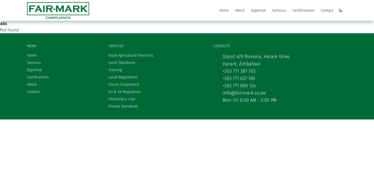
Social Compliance (124, 84)
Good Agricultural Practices (131, 55)
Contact (327, 10)
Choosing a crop (122, 99)
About (240, 10)
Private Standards (123, 106)
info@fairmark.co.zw (244, 93)
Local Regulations (123, 77)
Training (115, 70)
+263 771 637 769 (239, 78)
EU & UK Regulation (125, 92)
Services (279, 10)
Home (224, 10)
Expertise (258, 10)
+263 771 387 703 (239, 71)
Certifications (303, 10)
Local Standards (122, 63)
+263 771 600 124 (239, 86)
